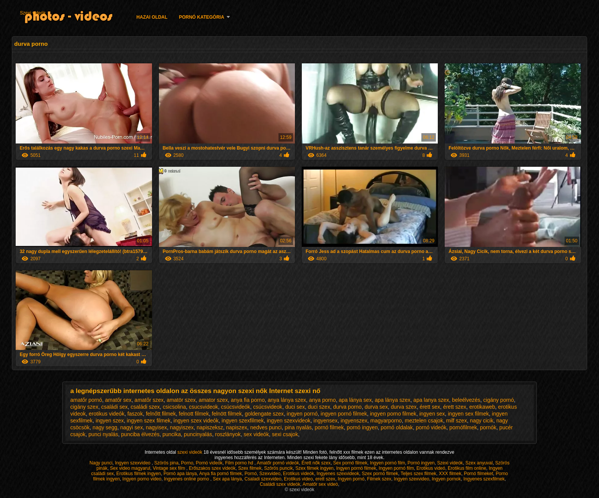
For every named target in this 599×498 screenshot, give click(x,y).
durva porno (347, 407)
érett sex (429, 407)
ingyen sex (432, 414)
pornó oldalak (397, 427)
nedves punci (266, 427)
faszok (134, 414)
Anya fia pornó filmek (220, 473)
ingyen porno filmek (393, 414)
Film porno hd (239, 463)
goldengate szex (264, 414)
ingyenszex (353, 420)
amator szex (213, 400)
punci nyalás (103, 434)
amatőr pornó (86, 400)
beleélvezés (466, 400)
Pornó (250, 473)
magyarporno (386, 420)
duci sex (295, 407)
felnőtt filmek (161, 414)
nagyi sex (131, 427)
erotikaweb (482, 407)
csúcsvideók (235, 407)
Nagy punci (100, 463)
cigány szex (84, 407)
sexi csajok (285, 434)
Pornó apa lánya (180, 473)
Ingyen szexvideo (133, 463)
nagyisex (156, 427)
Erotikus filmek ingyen (139, 473)
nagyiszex (182, 427)
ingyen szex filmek (148, 420)
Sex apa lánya (227, 479)
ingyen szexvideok (288, 420)
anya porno (322, 400)
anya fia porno (248, 400)
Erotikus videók (298, 473)
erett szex (325, 479)
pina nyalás (298, 427)
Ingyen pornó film (387, 463)
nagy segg (104, 427)
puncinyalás (198, 434)
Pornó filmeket (478, 473)
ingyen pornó (302, 414)
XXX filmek (450, 473)
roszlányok (228, 434)
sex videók (256, 434)
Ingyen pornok (446, 479)
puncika (171, 434)
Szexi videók (32, 13)
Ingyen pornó (351, 479)
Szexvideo (269, 473)
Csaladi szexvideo (263, 479)
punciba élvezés (140, 434)
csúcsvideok (267, 407)
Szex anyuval (478, 463)
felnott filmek (194, 414)
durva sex (376, 407)
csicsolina (174, 407)
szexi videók (190, 452)
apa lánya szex (392, 400)
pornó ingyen (362, 427)
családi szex (145, 407)
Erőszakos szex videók (212, 468)
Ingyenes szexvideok (338, 473)
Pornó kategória (201, 17)
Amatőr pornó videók (278, 463)
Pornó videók (209, 463)
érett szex (454, 407)
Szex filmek (249, 468)
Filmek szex (379, 479)
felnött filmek (227, 414)
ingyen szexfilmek (243, 420)
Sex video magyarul (130, 468)
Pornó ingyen (421, 463)
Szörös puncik (278, 468)
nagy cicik (481, 420)
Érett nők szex (315, 463)
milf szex (456, 420)
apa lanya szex (431, 400)
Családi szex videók (280, 484)
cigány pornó (498, 400)
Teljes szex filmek (418, 473)
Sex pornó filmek (350, 463)
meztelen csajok (424, 420)
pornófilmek (463, 427)
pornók (488, 427)
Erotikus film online (467, 468)
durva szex (404, 407)
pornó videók (431, 427)
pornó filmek (329, 427)
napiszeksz (210, 427)
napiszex (236, 427)
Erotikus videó (430, 468)
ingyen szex (110, 420)
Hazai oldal (151, 17)
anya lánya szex (287, 400)
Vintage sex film (169, 468)
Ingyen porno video (141, 479)
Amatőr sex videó (320, 484)
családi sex (114, 407)
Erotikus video (298, 479)
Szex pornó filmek (380, 473)
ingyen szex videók (196, 420)
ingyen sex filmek (468, 414)
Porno (187, 463)
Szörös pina (166, 463)
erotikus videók (106, 414)
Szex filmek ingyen (314, 468)
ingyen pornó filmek (344, 414)
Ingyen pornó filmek (356, 468)
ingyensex (326, 420)
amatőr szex (149, 400)
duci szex (319, 407)
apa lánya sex (355, 400)
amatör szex (181, 400)
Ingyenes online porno (187, 479)
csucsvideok (203, 407)
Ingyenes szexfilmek (484, 479)
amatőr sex (118, 400)
